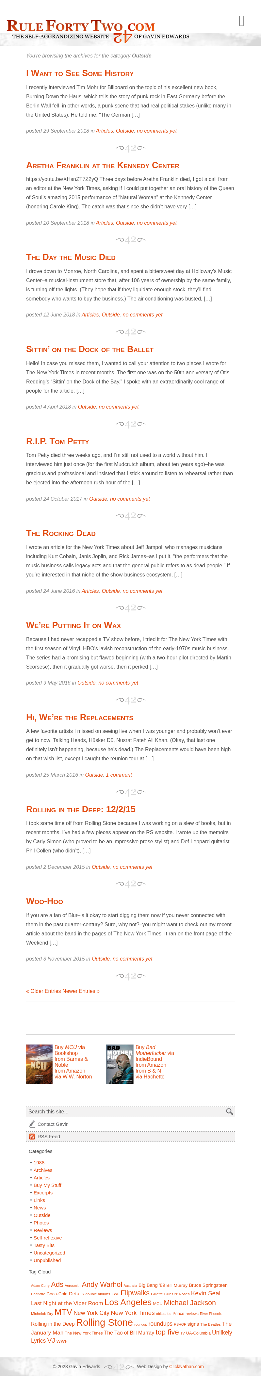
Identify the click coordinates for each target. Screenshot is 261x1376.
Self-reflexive (48, 1237)
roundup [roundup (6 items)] (140, 1324)
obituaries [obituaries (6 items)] (163, 1314)
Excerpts (43, 1192)
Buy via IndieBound (155, 1053)
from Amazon (70, 1071)
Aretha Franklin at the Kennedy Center (102, 165)
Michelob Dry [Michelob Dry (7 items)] (42, 1313)
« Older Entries (43, 991)
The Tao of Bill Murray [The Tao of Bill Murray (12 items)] (129, 1333)
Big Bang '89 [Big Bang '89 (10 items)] (152, 1285)
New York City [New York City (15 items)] (91, 1313)
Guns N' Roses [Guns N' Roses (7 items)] (177, 1294)
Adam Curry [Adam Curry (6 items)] (40, 1285)
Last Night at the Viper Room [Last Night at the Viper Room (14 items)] (67, 1303)
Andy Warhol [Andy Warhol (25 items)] (102, 1284)
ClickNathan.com (186, 1366)
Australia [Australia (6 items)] (130, 1285)
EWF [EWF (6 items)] (115, 1294)
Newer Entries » (81, 991)
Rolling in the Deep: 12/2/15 (81, 809)
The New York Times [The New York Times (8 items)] (84, 1333)
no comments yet (157, 131)
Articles (104, 131)
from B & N (148, 1071)
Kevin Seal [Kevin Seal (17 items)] (205, 1293)
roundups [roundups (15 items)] (160, 1323)
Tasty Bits (44, 1245)
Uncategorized (49, 1252)
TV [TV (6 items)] (182, 1333)
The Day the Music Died (71, 257)
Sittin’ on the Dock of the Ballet (90, 349)
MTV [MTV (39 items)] (63, 1312)
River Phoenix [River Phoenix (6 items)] (210, 1314)
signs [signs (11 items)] (193, 1324)
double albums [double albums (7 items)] (98, 1294)
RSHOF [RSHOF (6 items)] (180, 1324)
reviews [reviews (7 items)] (192, 1313)
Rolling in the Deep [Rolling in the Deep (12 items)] (53, 1324)
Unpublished (47, 1260)
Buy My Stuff (47, 1185)
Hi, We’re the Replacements (79, 717)
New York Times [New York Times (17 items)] (133, 1312)
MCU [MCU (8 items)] (157, 1304)
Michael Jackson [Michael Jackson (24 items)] (190, 1303)
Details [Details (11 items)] (76, 1293)
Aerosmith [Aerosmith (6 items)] (72, 1285)
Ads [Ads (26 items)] (57, 1284)
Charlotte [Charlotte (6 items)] (38, 1294)
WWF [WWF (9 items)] (62, 1341)
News (40, 1207)
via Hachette (150, 1076)
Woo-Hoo (44, 901)
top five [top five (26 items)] (167, 1332)
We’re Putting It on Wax (73, 625)
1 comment (119, 775)
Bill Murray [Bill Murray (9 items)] (177, 1285)
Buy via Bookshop (70, 1050)
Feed (49, 1136)
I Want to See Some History (80, 73)
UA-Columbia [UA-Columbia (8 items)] (198, 1333)
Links (39, 1200)
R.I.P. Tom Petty (57, 441)
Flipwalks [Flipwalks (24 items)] (135, 1293)
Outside (125, 131)
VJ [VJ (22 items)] (51, 1340)
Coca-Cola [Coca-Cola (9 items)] (56, 1293)
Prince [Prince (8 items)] (178, 1313)
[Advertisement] (102, 1018)
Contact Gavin (53, 1124)
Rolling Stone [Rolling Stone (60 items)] (104, 1322)
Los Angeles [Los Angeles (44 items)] (128, 1302)
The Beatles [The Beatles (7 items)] (210, 1324)
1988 (39, 1162)
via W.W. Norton (73, 1076)
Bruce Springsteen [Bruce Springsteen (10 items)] (208, 1285)
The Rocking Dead (61, 533)
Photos (41, 1222)
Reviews (43, 1230)
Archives (43, 1170)
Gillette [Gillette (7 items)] (157, 1294)
